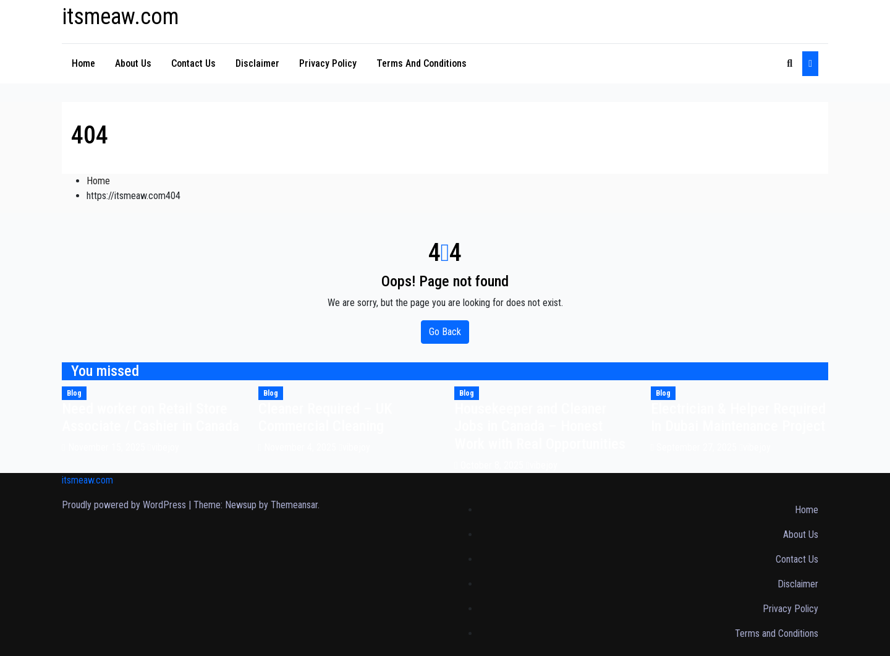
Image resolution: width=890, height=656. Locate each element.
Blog (74, 393)
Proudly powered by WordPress (125, 505)
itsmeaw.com (120, 17)
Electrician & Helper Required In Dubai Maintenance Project (738, 417)
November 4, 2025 (301, 447)
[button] (789, 63)
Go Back (445, 332)
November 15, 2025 (108, 447)
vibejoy (163, 447)
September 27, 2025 (697, 447)
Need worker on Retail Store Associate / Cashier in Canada (150, 417)
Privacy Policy (328, 63)
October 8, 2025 (493, 465)
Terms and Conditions (421, 63)
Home (83, 63)
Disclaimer (257, 63)
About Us (133, 63)
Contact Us (193, 63)
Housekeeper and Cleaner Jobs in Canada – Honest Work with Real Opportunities (539, 426)
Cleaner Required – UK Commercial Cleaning (325, 417)
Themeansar (294, 505)
